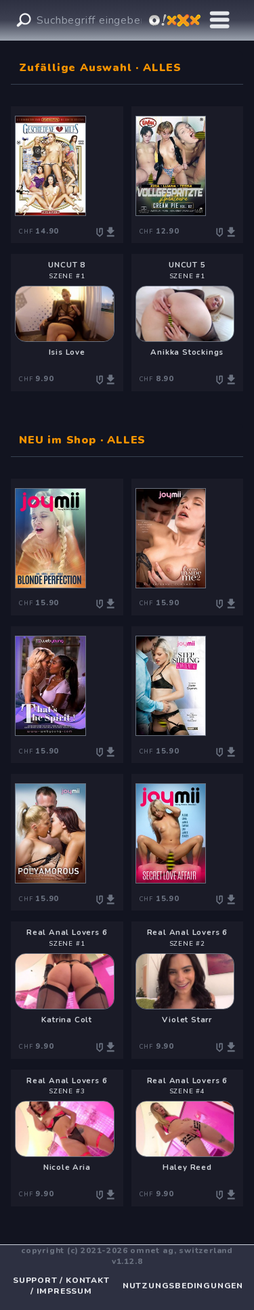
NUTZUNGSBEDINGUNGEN (183, 1285)
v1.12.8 (127, 1261)
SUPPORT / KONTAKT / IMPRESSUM (61, 1285)
